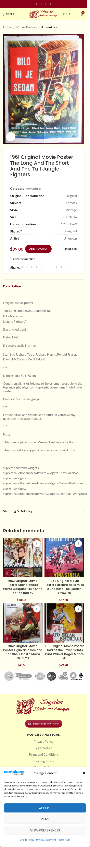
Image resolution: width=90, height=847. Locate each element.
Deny (45, 819)
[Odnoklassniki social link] (46, 267)
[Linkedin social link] (50, 4)
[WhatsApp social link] (51, 267)
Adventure (49, 27)
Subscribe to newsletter (43, 723)
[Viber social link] (66, 267)
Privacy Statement (46, 839)
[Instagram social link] (41, 4)
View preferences (45, 830)
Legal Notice (43, 748)
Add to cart (38, 248)
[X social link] (27, 267)
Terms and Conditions (43, 754)
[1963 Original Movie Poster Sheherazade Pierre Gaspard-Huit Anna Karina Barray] (22, 557)
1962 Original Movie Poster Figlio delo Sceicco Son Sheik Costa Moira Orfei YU (22, 652)
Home (7, 27)
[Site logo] (43, 14)
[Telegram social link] (61, 267)
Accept (45, 808)
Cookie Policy (27, 839)
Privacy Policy (43, 741)
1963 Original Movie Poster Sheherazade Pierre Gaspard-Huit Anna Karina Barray (22, 587)
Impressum (64, 839)
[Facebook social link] (36, 4)
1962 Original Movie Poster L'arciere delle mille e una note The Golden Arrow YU (64, 587)
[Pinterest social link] (45, 4)
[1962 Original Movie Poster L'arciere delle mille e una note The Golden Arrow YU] (64, 557)
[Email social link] (31, 267)
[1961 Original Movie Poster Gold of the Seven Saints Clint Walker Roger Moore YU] (64, 623)
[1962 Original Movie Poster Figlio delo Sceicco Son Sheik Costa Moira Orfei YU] (22, 623)
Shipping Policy (43, 761)
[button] (84, 773)
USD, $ (66, 14)
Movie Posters (26, 27)
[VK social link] (56, 267)
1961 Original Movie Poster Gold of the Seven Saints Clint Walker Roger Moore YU (64, 652)
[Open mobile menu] (8, 14)
